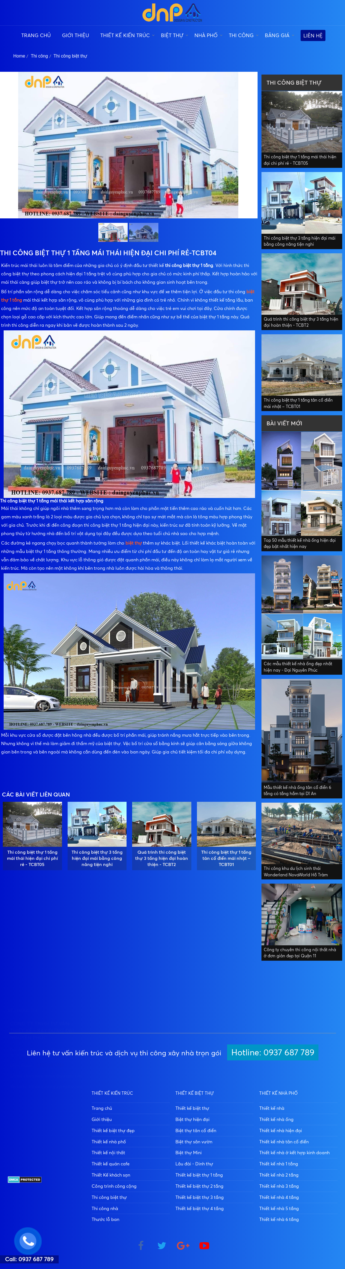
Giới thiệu (75, 35)
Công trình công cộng (114, 1186)
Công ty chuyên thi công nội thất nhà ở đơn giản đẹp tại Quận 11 (300, 953)
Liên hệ (313, 35)
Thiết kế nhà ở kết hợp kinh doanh (294, 1152)
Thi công (241, 35)
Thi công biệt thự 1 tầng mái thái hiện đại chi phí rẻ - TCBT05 (32, 858)
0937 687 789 (50, 1148)
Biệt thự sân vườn (193, 1141)
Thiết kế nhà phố (109, 1141)
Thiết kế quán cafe (111, 1164)
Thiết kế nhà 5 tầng (279, 1208)
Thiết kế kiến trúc (125, 35)
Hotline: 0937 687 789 (272, 1052)
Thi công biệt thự (70, 56)
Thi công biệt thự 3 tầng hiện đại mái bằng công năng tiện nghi (97, 858)
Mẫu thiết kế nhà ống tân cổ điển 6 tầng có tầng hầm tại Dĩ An (297, 790)
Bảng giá (277, 35)
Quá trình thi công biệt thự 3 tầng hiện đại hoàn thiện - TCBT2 (161, 858)
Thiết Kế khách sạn (111, 1175)
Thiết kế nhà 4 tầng (279, 1197)
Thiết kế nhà (271, 1108)
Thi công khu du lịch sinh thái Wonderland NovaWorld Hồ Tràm (296, 871)
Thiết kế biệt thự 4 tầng (199, 1208)
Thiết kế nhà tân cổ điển (284, 1141)
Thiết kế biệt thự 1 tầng (199, 1175)
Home (19, 56)
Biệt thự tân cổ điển (195, 1130)
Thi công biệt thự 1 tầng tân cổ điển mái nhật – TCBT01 (226, 858)
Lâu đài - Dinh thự (194, 1164)
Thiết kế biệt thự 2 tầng (199, 1186)
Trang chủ (36, 35)
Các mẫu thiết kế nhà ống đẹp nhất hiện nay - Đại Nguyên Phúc (298, 667)
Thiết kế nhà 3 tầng (279, 1186)
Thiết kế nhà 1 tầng (278, 1164)
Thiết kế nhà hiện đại (280, 1130)
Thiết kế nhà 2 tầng (279, 1175)
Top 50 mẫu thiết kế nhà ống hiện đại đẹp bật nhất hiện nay (300, 543)
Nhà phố (206, 35)
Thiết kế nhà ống (276, 1119)
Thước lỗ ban (105, 1219)
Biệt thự (172, 35)
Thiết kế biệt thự (192, 1108)
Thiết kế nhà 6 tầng (279, 1219)
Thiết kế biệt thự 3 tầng (199, 1197)
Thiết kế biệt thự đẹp (113, 1130)
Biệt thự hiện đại (192, 1119)
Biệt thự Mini (188, 1152)
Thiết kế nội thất (108, 1152)
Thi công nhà (105, 1208)
